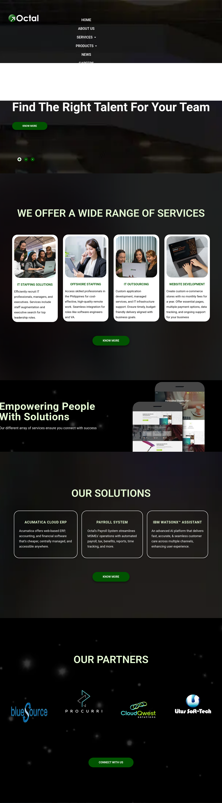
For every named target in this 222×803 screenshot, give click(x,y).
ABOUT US (111, 20)
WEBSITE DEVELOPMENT (187, 241)
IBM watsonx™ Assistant (177, 479)
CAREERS (197, 20)
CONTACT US (146, 29)
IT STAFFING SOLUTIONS (35, 241)
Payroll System (112, 479)
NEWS (180, 20)
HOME (93, 20)
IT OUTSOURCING (136, 241)
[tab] (19, 116)
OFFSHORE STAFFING (85, 241)
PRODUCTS (159, 20)
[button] (134, 20)
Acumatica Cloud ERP (46, 479)
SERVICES (134, 20)
